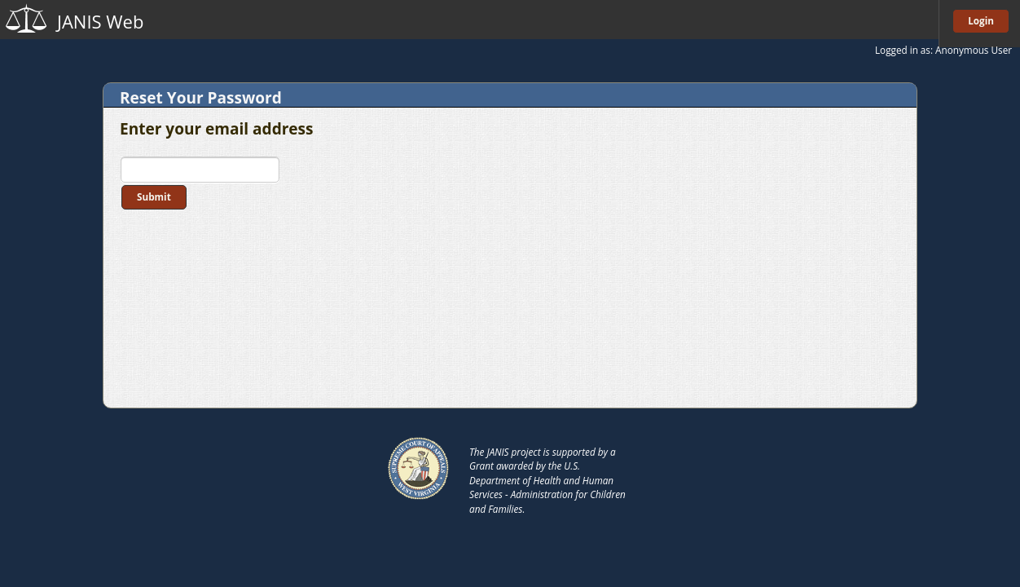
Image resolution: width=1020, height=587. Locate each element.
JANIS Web (100, 21)
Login (981, 20)
